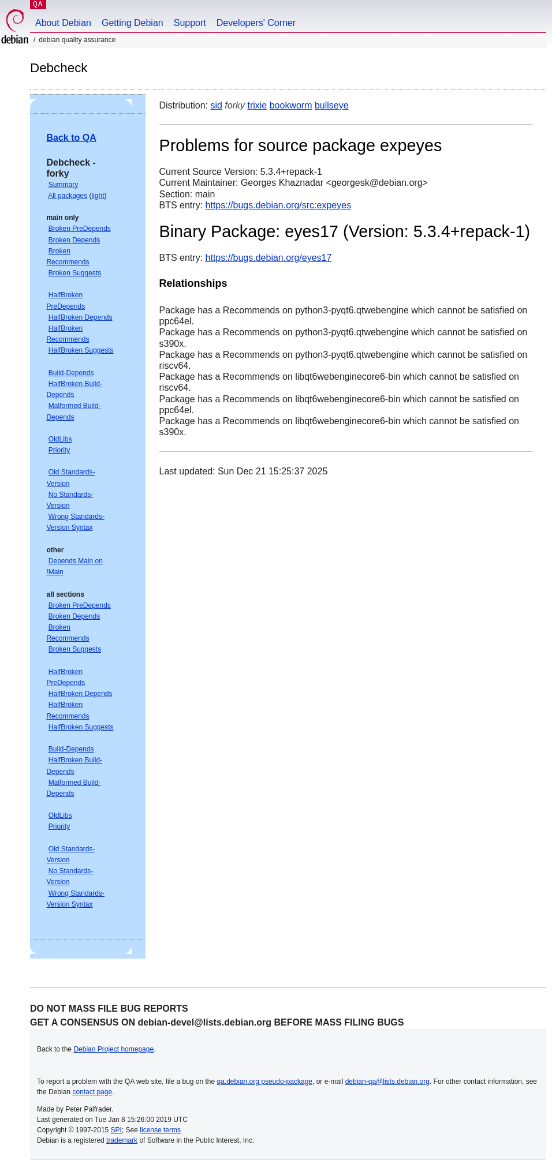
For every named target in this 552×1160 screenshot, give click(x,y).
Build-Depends (71, 373)
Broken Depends (74, 240)
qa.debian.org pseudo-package (264, 1081)
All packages (67, 196)
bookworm (291, 105)
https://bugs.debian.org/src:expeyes (279, 205)
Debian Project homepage (113, 1049)
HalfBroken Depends (81, 317)
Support (190, 23)
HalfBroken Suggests (81, 350)
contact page (92, 1092)
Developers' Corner (256, 23)
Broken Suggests (75, 273)
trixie (257, 105)
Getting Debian (132, 23)
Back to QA (71, 138)
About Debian (63, 23)
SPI (116, 1130)
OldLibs (60, 439)
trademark (121, 1140)
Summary (63, 185)
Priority (59, 450)
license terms (160, 1130)
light (98, 196)
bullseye (332, 105)
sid (216, 105)
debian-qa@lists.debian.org (387, 1081)
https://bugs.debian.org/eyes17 (269, 258)
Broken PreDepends (80, 228)
